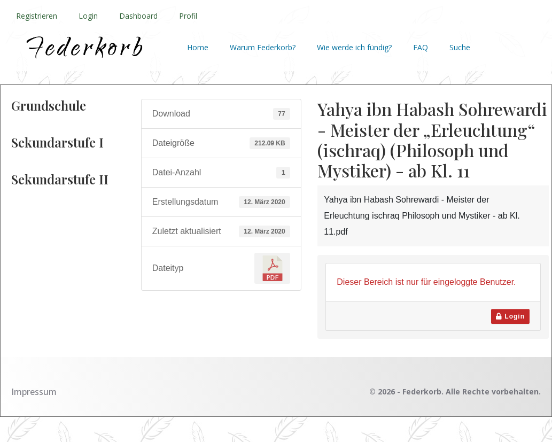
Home (197, 47)
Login (88, 16)
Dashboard (138, 16)
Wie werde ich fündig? (354, 47)
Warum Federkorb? (263, 47)
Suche (459, 47)
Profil (188, 16)
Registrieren (36, 16)
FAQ (420, 47)
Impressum (34, 392)
